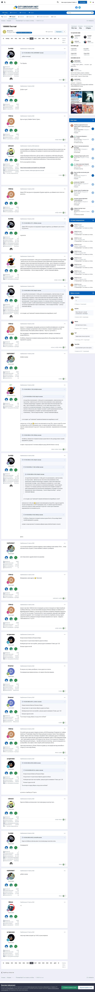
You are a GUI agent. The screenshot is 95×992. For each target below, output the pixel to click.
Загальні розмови (79, 214)
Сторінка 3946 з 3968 (64, 40)
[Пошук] (75, 12)
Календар (23, 12)
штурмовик (11, 634)
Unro (12, 30)
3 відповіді (84, 328)
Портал (5, 16)
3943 (20, 38)
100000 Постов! (77, 224)
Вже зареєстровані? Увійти (69, 2)
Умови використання (32, 986)
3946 (31, 38)
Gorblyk (10, 48)
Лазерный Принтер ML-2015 (81, 156)
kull (75, 333)
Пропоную (77, 152)
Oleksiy (10, 116)
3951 (51, 38)
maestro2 (79, 183)
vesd (78, 157)
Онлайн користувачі (44, 16)
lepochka (77, 344)
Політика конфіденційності (44, 986)
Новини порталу (79, 142)
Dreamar (11, 666)
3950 (47, 38)
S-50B (75, 239)
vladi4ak (76, 233)
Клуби (54, 16)
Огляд (5, 13)
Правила (21, 16)
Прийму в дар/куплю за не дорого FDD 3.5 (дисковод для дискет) (82, 126)
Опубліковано (27, 48)
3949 (43, 38)
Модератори (31, 16)
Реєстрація (82, 2)
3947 (35, 38)
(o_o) (78, 175)
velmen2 (11, 146)
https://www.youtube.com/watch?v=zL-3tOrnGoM (32, 167)
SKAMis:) (76, 226)
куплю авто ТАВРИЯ (79, 182)
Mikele (60, 79)
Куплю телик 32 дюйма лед (81, 190)
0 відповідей (83, 304)
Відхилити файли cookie (86, 987)
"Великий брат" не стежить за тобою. (84, 228)
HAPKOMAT (11, 353)
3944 (24, 38)
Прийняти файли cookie (69, 987)
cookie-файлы (10, 988)
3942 (16, 38)
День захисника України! (82, 164)
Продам (77, 160)
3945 (28, 38)
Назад (7, 38)
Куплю (76, 132)
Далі (55, 38)
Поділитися (49, 31)
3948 (39, 38)
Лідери (32, 12)
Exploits (77, 308)
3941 (12, 38)
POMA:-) (79, 149)
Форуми (13, 16)
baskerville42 (80, 129)
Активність (14, 12)
